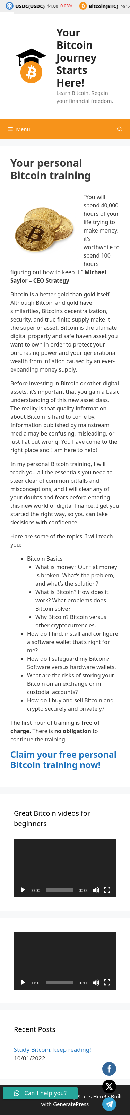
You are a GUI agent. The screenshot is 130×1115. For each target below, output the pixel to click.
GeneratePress (71, 1103)
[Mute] (96, 890)
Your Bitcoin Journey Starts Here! (77, 57)
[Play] (22, 890)
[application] (65, 868)
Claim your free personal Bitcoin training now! (63, 759)
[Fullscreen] (107, 890)
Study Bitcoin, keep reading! (52, 1049)
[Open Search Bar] (120, 129)
